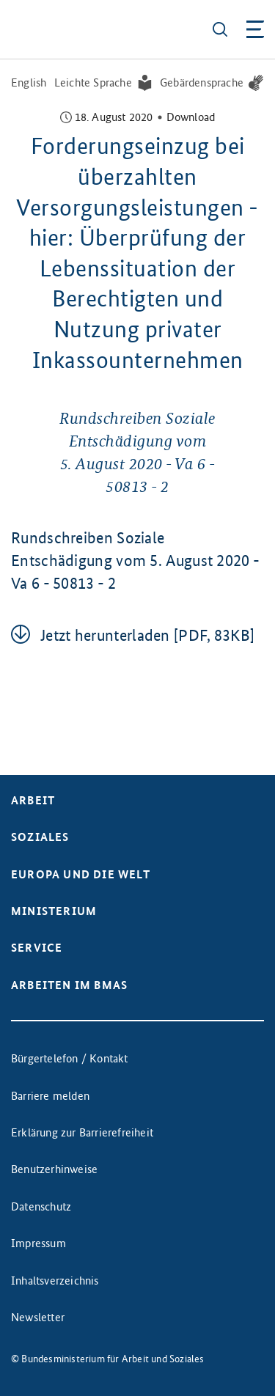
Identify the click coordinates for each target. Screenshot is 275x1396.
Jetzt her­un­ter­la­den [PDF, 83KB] (147, 635)
